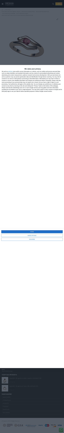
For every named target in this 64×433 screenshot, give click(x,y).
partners (10, 71)
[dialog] (32, 216)
